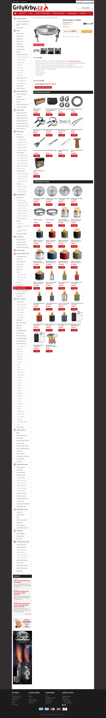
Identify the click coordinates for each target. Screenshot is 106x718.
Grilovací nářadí (21, 430)
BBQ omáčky (19, 320)
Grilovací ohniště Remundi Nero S (77, 150)
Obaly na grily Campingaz (22, 557)
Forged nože (19, 451)
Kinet (64, 714)
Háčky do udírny (20, 62)
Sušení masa (19, 67)
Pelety (18, 517)
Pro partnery (31, 702)
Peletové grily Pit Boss (22, 113)
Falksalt (18, 367)
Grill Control (19, 461)
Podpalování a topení (22, 509)
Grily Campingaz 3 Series (22, 157)
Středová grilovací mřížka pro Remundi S (39, 199)
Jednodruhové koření (21, 338)
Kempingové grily (20, 168)
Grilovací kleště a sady (22, 435)
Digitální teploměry (21, 477)
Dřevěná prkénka (20, 458)
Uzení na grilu (20, 469)
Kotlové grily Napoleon (22, 94)
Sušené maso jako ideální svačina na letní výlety (22, 581)
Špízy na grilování (21, 453)
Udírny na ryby (20, 85)
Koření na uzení (20, 427)
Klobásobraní (72, 13)
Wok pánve (19, 269)
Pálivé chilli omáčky (21, 322)
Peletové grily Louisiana (22, 120)
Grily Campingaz (20, 152)
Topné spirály (20, 75)
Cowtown (19, 361)
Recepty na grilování (43, 13)
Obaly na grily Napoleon (22, 549)
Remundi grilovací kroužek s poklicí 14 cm (39, 130)
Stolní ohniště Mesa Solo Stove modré (51, 304)
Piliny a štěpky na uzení (22, 78)
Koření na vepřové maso (22, 304)
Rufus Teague (20, 403)
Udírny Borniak (20, 36)
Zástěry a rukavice (21, 467)
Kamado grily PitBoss (22, 233)
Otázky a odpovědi (59, 13)
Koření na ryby (20, 314)
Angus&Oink (19, 348)
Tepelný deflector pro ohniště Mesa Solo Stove (51, 345)
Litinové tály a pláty (21, 261)
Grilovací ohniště (21, 288)
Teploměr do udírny (21, 59)
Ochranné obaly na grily (23, 541)
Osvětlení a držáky (21, 472)
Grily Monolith (20, 223)
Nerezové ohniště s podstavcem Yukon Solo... (39, 262)
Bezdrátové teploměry (21, 480)
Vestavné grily (20, 27)
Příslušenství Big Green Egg (22, 215)
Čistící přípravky (20, 536)
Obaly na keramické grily (22, 565)
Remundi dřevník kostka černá (38, 171)
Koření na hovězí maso (21, 307)
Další (60, 51)
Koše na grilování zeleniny (23, 445)
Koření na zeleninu (21, 317)
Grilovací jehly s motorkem (23, 456)
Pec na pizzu (20, 236)
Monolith (19, 221)
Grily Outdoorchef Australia (22, 173)
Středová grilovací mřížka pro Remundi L (64, 199)
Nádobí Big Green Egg (21, 208)
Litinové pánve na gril (21, 256)
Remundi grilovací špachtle (39, 150)
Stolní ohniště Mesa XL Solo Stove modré (64, 325)
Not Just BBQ (20, 395)
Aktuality (17, 576)
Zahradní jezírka (48, 699)
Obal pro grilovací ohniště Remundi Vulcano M (51, 109)
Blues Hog (19, 356)
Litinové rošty (20, 259)
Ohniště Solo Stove (21, 293)
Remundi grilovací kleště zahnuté (76, 130)
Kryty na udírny (20, 72)
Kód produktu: (66, 22)
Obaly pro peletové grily (22, 568)
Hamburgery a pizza (21, 493)
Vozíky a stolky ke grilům (22, 498)
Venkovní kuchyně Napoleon (23, 21)
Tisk (79, 36)
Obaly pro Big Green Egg (22, 202)
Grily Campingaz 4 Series (22, 155)
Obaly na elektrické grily (22, 560)
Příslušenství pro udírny (22, 54)
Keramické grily (21, 194)
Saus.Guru (19, 406)
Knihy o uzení (20, 64)
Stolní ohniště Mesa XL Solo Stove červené (39, 325)
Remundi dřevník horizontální (37, 109)
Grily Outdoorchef (21, 99)
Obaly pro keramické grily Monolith (22, 231)
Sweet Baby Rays (20, 414)
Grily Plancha (20, 184)
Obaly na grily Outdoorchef (22, 555)
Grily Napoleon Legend (21, 150)
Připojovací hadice (21, 525)
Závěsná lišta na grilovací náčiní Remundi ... (64, 130)
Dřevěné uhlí (19, 512)
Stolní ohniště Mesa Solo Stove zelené (63, 283)
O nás (31, 13)
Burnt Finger (19, 359)
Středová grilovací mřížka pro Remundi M (51, 199)
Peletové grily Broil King (22, 118)
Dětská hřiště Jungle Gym (50, 697)
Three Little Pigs (20, 416)
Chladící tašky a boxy (21, 506)
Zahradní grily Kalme (21, 107)
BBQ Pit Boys (19, 354)
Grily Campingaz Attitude (22, 163)
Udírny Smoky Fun (21, 88)
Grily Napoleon (20, 137)
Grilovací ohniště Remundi (23, 290)
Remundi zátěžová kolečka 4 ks (64, 109)
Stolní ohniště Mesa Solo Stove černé (38, 304)
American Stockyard (21, 346)
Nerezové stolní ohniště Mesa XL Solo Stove (63, 304)
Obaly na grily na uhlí (21, 544)
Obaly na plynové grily (22, 547)
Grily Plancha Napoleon (22, 191)
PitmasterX (19, 398)
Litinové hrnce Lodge (21, 277)
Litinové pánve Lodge (21, 274)
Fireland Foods (20, 372)
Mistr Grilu (19, 390)
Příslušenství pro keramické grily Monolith (23, 227)
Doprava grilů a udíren (16, 697)
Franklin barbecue (20, 374)
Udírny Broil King (20, 49)
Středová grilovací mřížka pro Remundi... (76, 199)
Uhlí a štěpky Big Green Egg (22, 205)
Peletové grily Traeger (22, 115)
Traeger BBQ (19, 419)
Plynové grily (20, 131)
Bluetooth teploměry (21, 485)
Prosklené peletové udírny (23, 126)
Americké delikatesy (21, 330)
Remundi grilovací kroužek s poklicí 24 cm (52, 130)
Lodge (18, 272)
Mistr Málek (19, 393)
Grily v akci (19, 571)
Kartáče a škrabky (21, 533)
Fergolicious (19, 369)
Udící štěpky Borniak (21, 83)
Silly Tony (19, 408)
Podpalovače (20, 522)
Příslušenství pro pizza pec (23, 247)
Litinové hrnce (20, 266)
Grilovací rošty (20, 264)
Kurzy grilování (20, 501)
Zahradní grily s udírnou (22, 123)
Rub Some (19, 401)
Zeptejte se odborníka (69, 36)
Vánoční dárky (20, 438)
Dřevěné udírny (20, 41)
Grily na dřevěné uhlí (22, 91)
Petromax (19, 282)
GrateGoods (19, 377)
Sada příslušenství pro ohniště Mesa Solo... (76, 325)
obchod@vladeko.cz (68, 702)
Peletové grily (20, 110)
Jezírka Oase (48, 702)
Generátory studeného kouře (23, 57)
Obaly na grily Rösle (21, 552)
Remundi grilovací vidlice (51, 150)
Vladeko (47, 696)
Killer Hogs (19, 382)
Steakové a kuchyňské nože (23, 448)
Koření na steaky (20, 309)
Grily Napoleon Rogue (21, 139)
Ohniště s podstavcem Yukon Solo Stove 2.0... (51, 262)
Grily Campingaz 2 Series (22, 160)
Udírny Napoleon (20, 46)
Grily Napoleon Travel (21, 144)
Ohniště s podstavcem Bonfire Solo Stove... (38, 241)
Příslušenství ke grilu (22, 464)
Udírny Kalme (20, 38)
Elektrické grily (20, 250)
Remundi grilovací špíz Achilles (63, 150)
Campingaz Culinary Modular (23, 503)
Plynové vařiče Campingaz (22, 165)
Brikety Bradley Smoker (22, 80)
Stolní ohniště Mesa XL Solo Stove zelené (77, 304)
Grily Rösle (19, 96)
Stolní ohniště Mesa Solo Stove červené (76, 283)
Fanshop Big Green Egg (22, 218)
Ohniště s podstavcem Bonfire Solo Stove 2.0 (76, 220)
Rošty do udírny (20, 70)
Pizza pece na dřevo (21, 242)
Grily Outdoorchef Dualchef (22, 176)
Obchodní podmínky (16, 696)
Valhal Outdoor (20, 285)
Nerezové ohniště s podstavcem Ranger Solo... (64, 220)
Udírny (18, 30)
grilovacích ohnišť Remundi (74, 61)
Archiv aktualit (28, 614)
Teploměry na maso (21, 475)
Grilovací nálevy (20, 333)
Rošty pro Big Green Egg (22, 210)
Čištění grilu (20, 530)
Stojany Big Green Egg (21, 213)
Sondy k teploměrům (21, 490)
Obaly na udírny (20, 562)
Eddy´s (18, 364)
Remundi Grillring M (37, 219)
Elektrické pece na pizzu (22, 244)
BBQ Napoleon (20, 351)
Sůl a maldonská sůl (21, 341)
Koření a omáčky (21, 299)
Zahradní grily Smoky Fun (22, 104)
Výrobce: (65, 24)
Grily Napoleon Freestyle (22, 147)
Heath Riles (19, 380)
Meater (18, 432)
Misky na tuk (19, 538)
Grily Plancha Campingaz (22, 186)
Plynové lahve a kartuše (22, 520)
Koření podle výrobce (21, 343)
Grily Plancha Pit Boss (21, 189)
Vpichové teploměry (21, 483)
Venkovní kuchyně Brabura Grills (23, 24)
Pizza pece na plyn (21, 239)
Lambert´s (19, 387)
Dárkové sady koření (21, 335)
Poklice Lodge (20, 279)
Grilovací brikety (20, 514)
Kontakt (83, 13)
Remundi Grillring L (50, 219)
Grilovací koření (20, 301)
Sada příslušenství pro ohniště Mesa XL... (38, 345)
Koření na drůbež (20, 312)
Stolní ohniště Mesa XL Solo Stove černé (52, 325)
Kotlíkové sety (20, 296)
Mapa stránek (14, 704)
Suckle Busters (20, 411)
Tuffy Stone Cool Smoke (22, 421)
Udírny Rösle (19, 44)
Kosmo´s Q (19, 385)
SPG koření (19, 328)
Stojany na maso (20, 443)
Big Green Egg (20, 197)
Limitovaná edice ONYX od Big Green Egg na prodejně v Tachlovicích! (21, 593)
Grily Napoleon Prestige (22, 142)
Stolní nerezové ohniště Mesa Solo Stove (51, 283)
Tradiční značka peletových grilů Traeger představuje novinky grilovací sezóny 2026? (22, 605)
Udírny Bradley (20, 33)
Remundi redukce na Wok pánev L (76, 109)
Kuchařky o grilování (21, 496)
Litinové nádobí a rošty (23, 253)
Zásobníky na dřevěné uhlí (22, 527)
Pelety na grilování (21, 128)
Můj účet (13, 702)
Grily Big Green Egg (21, 200)
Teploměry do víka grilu (22, 488)
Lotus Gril (19, 102)
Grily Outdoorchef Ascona (22, 181)
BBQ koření (19, 325)
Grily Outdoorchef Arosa (22, 178)
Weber (18, 424)
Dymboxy (19, 51)
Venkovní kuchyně (21, 18)
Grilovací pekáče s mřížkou (23, 440)
